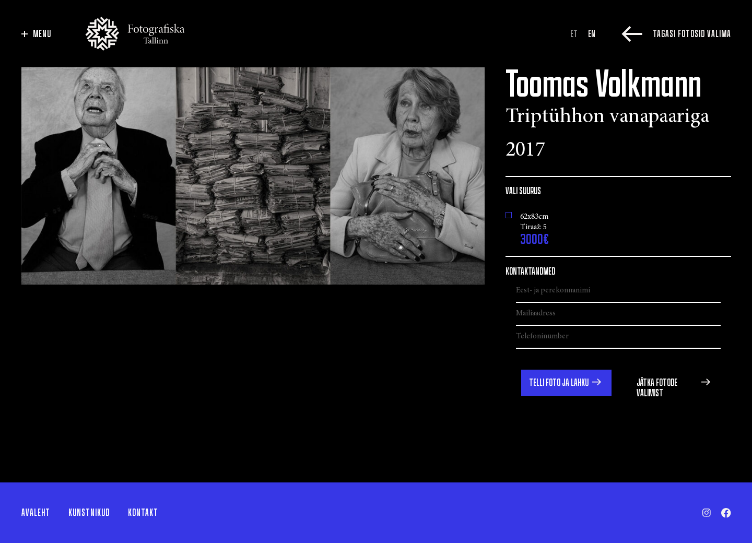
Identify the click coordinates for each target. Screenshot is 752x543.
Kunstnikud (89, 512)
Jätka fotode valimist (657, 387)
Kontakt (143, 512)
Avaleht (35, 512)
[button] (566, 383)
